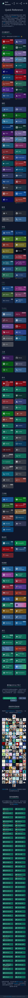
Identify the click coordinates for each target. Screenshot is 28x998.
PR (4, 23)
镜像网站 (15, 804)
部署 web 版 (19, 981)
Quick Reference (10, 711)
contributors (14, 789)
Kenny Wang (8, 996)
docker (22, 984)
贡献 (18, 36)
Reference (14, 16)
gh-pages (15, 983)
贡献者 (19, 712)
